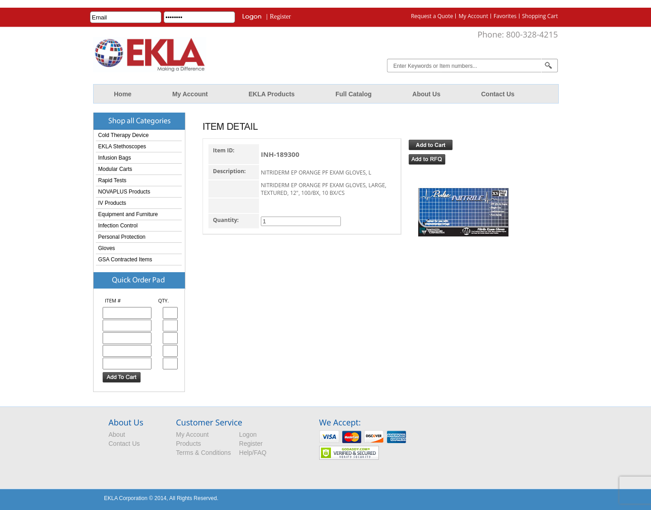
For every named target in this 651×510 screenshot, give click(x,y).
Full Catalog (353, 94)
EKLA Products (272, 94)
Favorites (505, 16)
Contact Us (497, 94)
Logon (248, 434)
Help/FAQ (253, 452)
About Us (426, 94)
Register (280, 16)
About (116, 434)
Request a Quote (432, 16)
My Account (473, 16)
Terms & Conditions (203, 452)
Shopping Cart (540, 16)
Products (188, 443)
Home (123, 94)
